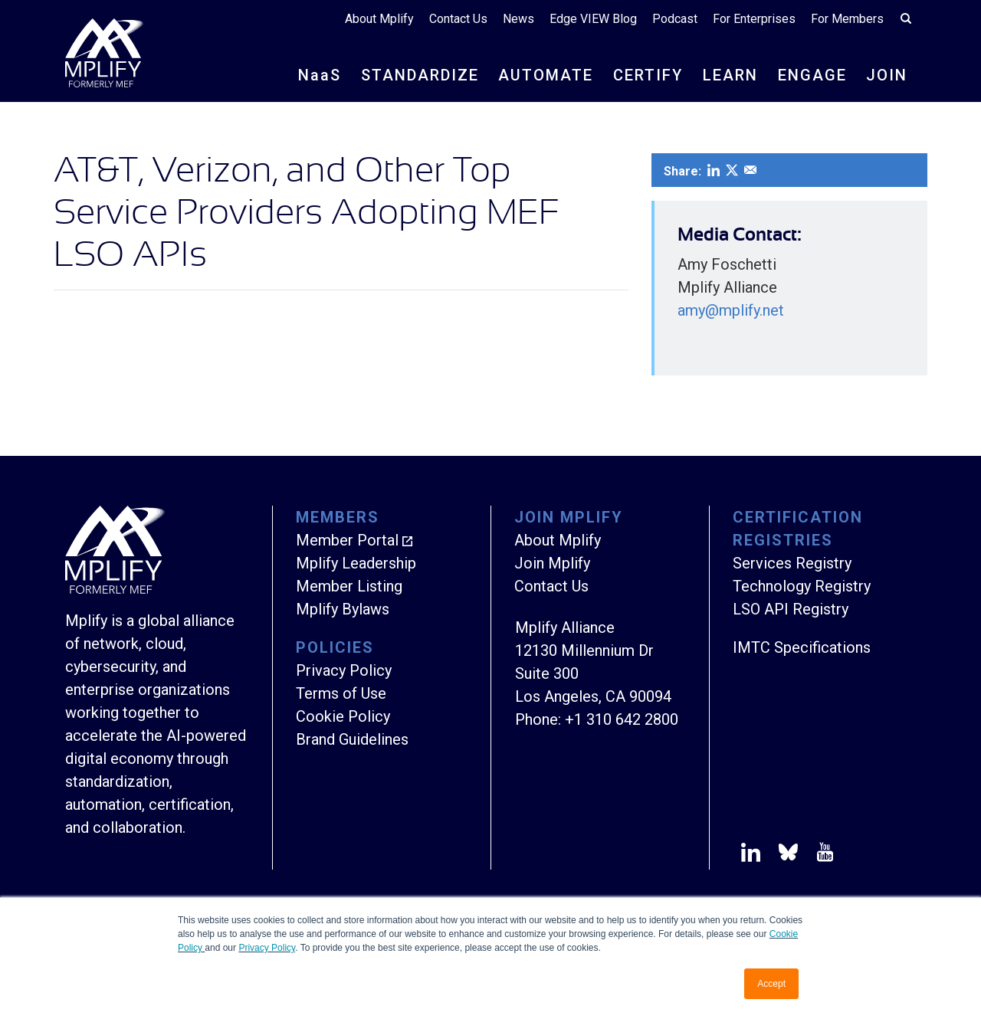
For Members (847, 18)
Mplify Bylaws (342, 609)
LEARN (730, 75)
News (518, 18)
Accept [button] (771, 983)
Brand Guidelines (352, 739)
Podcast (674, 18)
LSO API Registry (790, 609)
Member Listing (349, 586)
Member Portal (347, 540)
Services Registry (792, 563)
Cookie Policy (343, 716)
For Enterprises (754, 18)
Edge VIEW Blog (593, 18)
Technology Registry (802, 586)
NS (319, 75)
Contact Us (458, 18)
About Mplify (379, 18)
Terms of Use (341, 693)
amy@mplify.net (731, 310)
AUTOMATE (545, 75)
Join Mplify (552, 563)
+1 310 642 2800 (621, 719)
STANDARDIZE (420, 75)
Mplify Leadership (356, 563)
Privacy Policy (266, 947)
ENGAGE (812, 75)
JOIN (886, 75)
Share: (682, 171)
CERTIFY (648, 75)
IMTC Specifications (802, 647)
